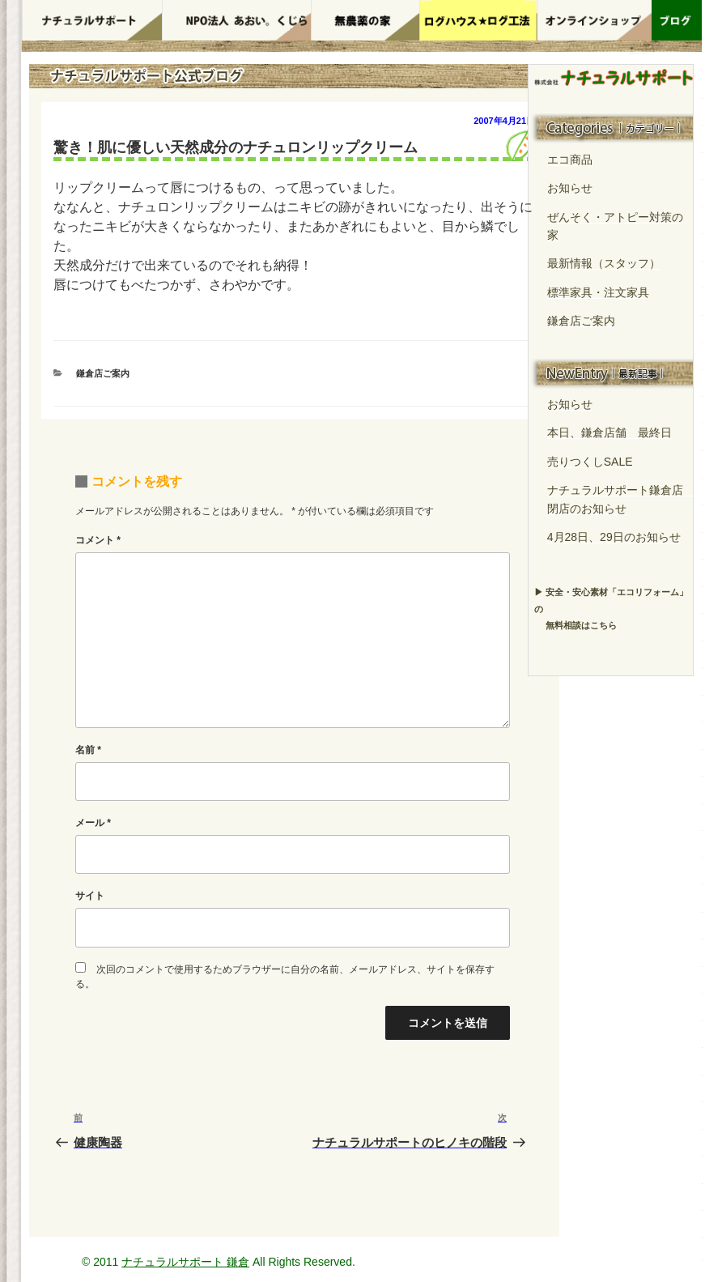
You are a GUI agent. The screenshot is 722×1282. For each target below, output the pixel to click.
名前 (88, 750)
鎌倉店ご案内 (103, 373)
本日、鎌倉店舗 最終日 (609, 432)
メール (93, 822)
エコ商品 (569, 159)
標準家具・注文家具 (598, 292)
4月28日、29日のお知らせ (614, 536)
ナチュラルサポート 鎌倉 (185, 1261)
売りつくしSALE (590, 461)
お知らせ (569, 187)
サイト (89, 895)
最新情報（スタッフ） (603, 263)
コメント (98, 540)
